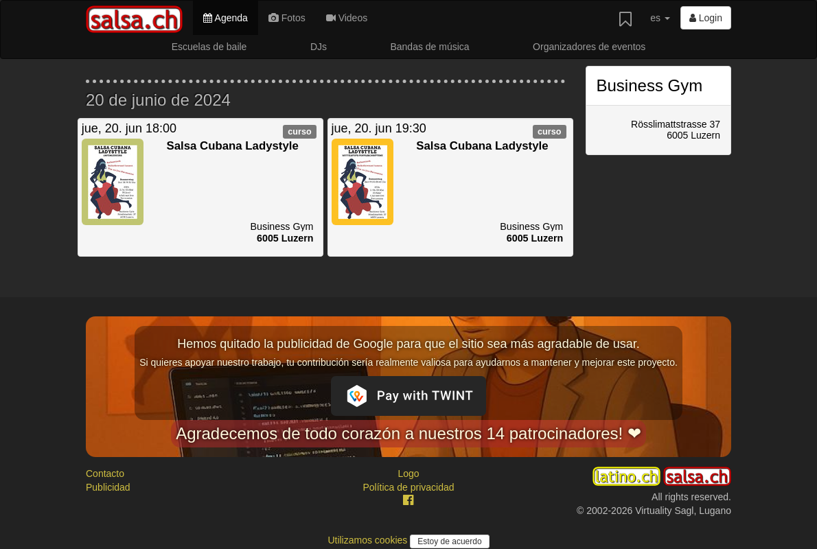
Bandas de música (429, 46)
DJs (318, 46)
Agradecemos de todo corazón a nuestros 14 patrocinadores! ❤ (408, 433)
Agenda (225, 17)
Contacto (105, 473)
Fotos (287, 17)
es (660, 17)
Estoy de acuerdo (449, 541)
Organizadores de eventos (589, 46)
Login (705, 17)
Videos (346, 17)
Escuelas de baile (209, 46)
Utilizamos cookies (368, 540)
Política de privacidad (408, 487)
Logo (408, 473)
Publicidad (108, 487)
